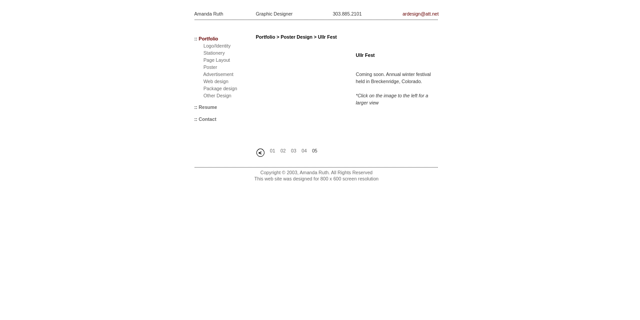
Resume (208, 107)
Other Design (218, 95)
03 (293, 150)
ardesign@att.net (421, 13)
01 (272, 150)
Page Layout (217, 60)
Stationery (214, 53)
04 (304, 150)
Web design (216, 81)
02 (283, 150)
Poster (210, 67)
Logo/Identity (217, 45)
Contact (207, 119)
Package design (220, 88)
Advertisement (218, 74)
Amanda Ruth (208, 13)
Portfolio (208, 38)
